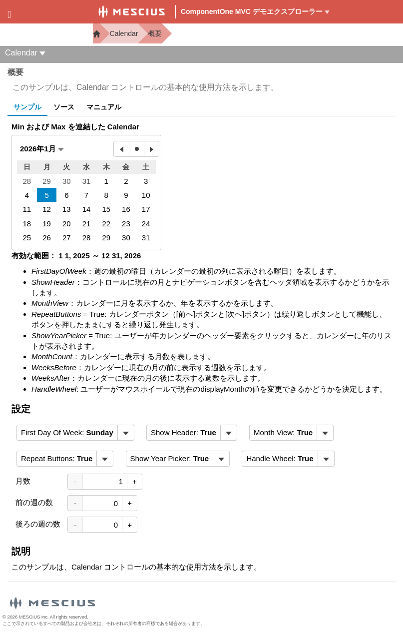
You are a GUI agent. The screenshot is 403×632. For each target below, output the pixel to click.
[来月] (151, 148)
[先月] (121, 148)
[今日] (136, 148)
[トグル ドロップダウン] (125, 432)
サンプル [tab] (27, 107)
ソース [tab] (63, 107)
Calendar (124, 33)
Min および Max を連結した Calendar (75, 126)
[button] (42, 148)
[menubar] (75, 433)
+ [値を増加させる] (134, 481)
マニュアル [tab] (103, 107)
